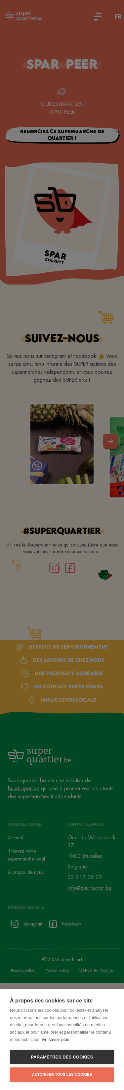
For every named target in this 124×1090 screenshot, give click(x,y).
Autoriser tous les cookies (62, 1074)
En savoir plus (55, 1039)
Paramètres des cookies (62, 1057)
